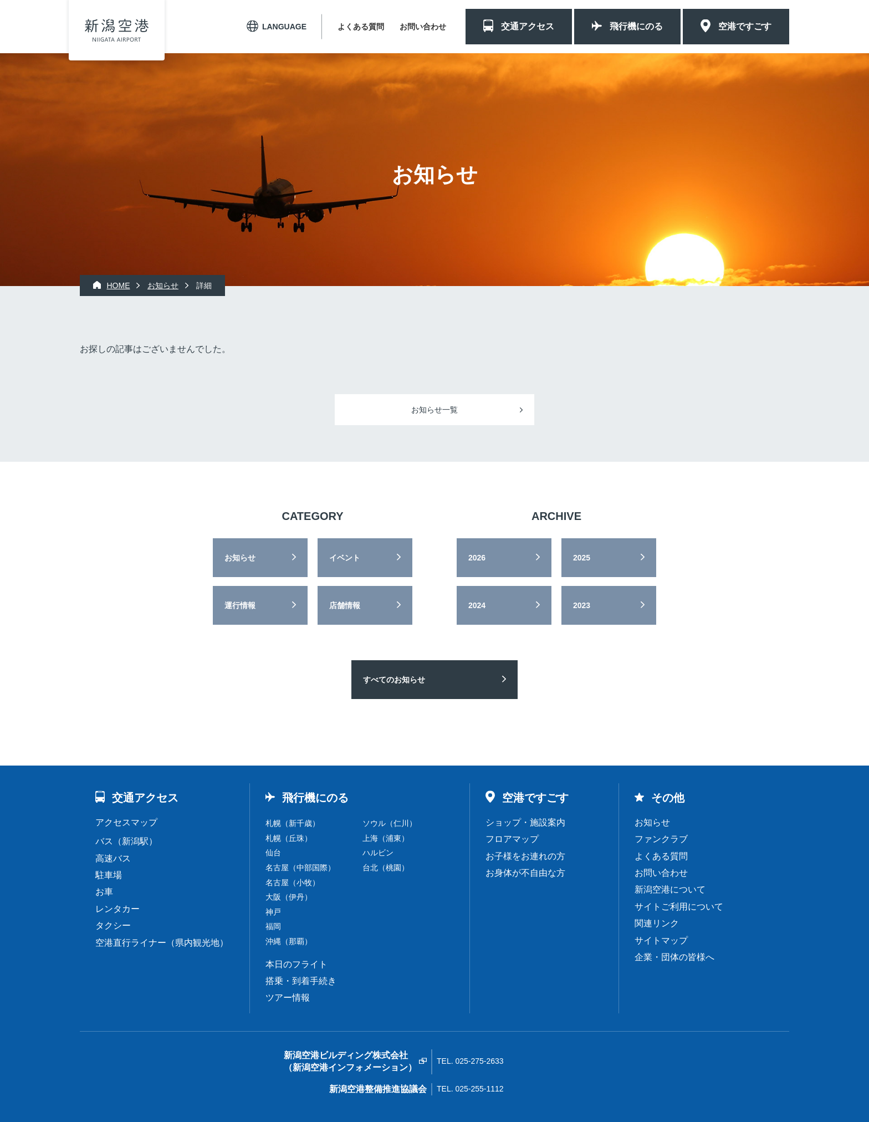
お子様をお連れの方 (525, 856)
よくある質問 (361, 26)
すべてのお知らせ (394, 679)
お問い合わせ (423, 26)
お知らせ (239, 557)
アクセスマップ (126, 822)
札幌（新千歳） (292, 823)
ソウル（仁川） (389, 823)
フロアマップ (512, 839)
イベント (344, 557)
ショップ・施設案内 (525, 822)
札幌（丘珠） (288, 838)
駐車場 (108, 875)
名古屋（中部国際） (300, 867)
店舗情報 (344, 605)
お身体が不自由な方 (525, 873)
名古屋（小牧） (292, 882)
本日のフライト (296, 964)
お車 (104, 891)
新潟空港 (117, 30)
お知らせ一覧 (434, 409)
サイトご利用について (679, 906)
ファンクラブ (661, 839)
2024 (476, 605)
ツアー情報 (287, 997)
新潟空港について (670, 889)
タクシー (113, 925)
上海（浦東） (385, 838)
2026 (476, 557)
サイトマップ (661, 940)
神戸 (273, 911)
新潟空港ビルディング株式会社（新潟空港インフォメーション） (350, 1061)
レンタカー (117, 909)
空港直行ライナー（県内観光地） (161, 942)
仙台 (273, 852)
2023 (581, 605)
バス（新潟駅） (126, 841)
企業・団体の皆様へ (674, 957)
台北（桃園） (385, 867)
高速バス (113, 858)
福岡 (273, 926)
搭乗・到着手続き (300, 981)
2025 (581, 557)
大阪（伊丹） (288, 896)
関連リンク (657, 923)
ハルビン (377, 852)
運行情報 (239, 605)
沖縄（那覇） (288, 941)
